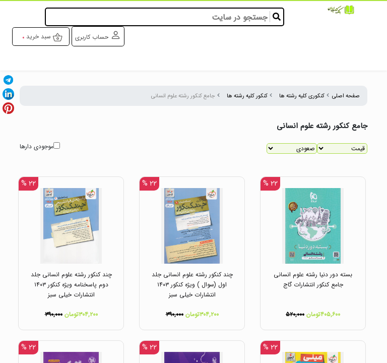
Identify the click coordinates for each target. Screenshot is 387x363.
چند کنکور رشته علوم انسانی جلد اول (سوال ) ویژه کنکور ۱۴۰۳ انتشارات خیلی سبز (192, 284)
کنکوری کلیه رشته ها (302, 96)
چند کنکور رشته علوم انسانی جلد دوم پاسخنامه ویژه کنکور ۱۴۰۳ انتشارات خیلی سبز (71, 284)
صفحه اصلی (346, 96)
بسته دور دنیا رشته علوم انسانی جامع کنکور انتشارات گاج (313, 279)
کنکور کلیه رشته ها (247, 96)
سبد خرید (44, 37)
